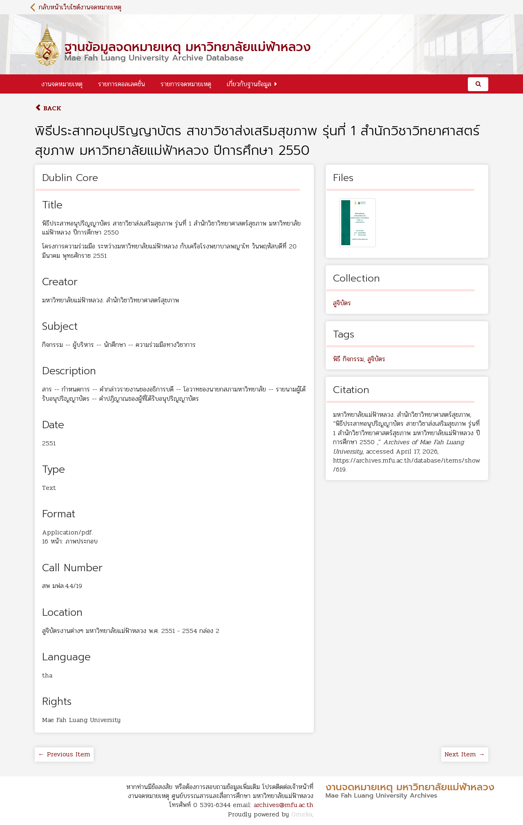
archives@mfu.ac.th (283, 805)
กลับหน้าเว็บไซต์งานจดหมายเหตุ (80, 7)
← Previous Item (64, 754)
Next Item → (465, 754)
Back (48, 108)
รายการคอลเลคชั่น (121, 84)
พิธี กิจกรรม (348, 359)
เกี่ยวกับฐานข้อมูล (249, 84)
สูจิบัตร (342, 303)
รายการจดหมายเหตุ (186, 84)
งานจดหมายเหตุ (62, 84)
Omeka (301, 814)
